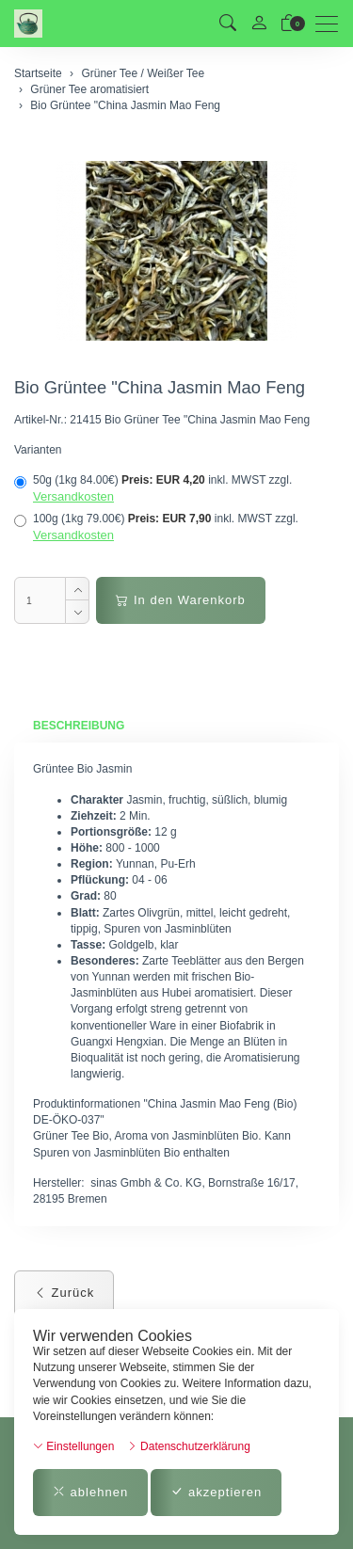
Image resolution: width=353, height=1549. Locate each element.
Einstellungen (73, 1446)
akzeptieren (216, 1492)
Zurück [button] (64, 1293)
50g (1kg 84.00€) (153, 488)
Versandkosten (73, 496)
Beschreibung (78, 725)
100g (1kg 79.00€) (156, 527)
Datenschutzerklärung (188, 1446)
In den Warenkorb (180, 600)
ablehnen (90, 1492)
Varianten (37, 449)
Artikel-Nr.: (40, 419)
